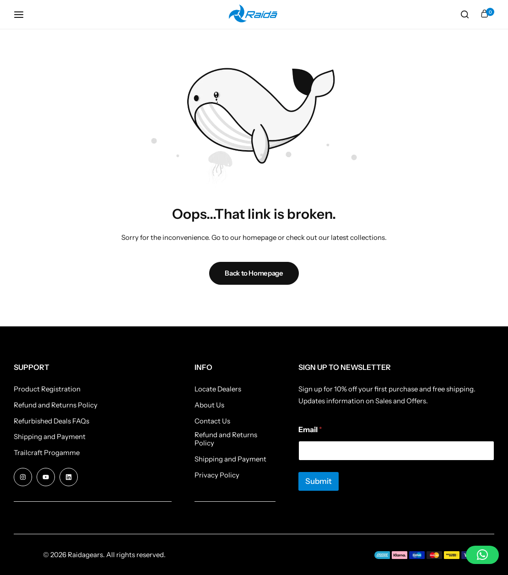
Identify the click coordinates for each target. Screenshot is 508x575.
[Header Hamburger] (23, 14)
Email (310, 429)
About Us (209, 405)
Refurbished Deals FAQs (51, 421)
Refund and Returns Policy (55, 405)
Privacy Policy (217, 475)
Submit (318, 481)
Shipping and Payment (50, 437)
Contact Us (212, 421)
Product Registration (47, 389)
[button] (482, 555)
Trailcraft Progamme (47, 453)
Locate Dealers (218, 389)
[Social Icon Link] (23, 477)
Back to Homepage (254, 273)
